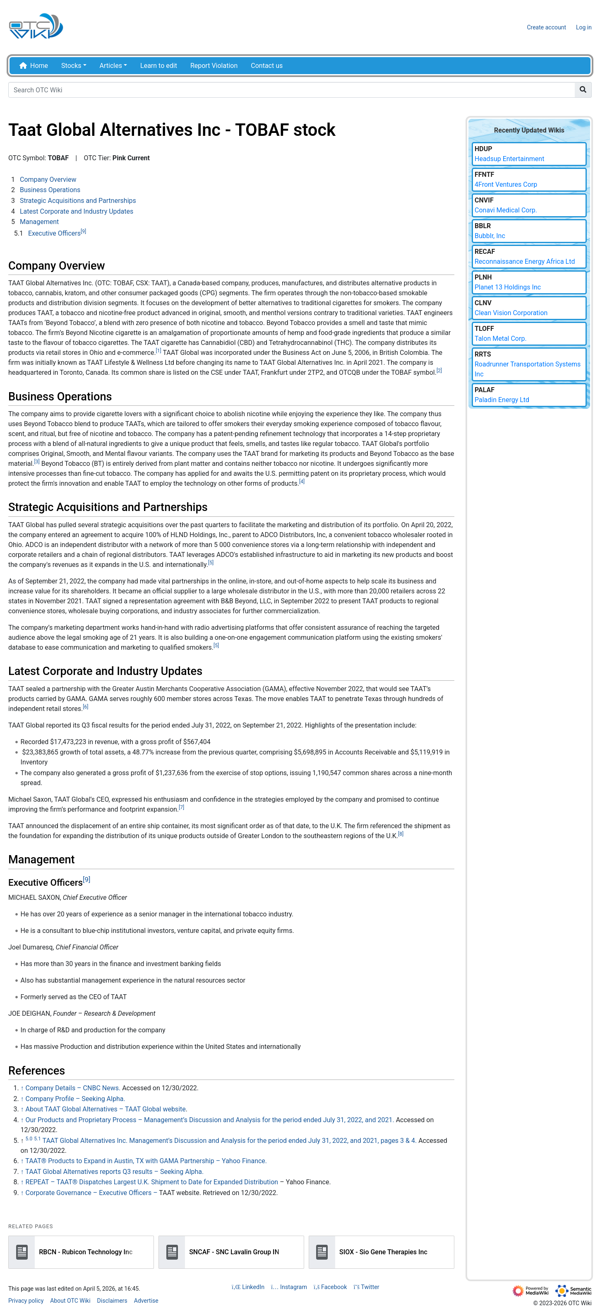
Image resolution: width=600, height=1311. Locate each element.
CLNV (483, 303)
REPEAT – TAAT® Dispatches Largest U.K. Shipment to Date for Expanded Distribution (152, 1182)
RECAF (485, 251)
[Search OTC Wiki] (291, 90)
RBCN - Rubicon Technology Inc (85, 1252)
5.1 (37, 1139)
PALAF (484, 390)
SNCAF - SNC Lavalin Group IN (234, 1252)
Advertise (146, 1300)
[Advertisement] (529, 553)
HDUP (483, 149)
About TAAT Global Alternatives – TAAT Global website (106, 1109)
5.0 (29, 1139)
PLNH (483, 277)
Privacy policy (25, 1300)
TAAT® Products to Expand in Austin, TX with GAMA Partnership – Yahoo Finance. (146, 1161)
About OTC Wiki (70, 1300)
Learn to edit (158, 66)
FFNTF (484, 174)
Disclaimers (112, 1300)
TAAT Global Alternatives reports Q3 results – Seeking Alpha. (114, 1172)
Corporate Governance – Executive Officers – (92, 1193)
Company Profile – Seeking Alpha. (75, 1099)
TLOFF (484, 329)
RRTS (483, 354)
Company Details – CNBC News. (73, 1088)
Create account (546, 27)
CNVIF (484, 200)
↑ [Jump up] (22, 1088)
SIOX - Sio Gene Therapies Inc (383, 1252)
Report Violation (214, 66)
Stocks (71, 66)
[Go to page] (583, 90)
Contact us (267, 66)
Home (39, 66)
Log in (584, 27)
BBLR (483, 226)
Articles (111, 66)
